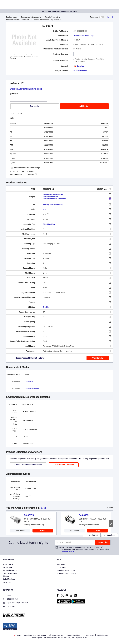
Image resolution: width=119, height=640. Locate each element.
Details (42, 531)
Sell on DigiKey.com (10, 570)
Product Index (11, 17)
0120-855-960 (10, 599)
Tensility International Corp (83, 35)
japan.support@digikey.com (15, 603)
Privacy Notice (68, 551)
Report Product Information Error (30, 358)
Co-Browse (9, 606)
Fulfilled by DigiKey (10, 573)
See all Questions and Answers (28, 465)
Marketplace (7, 567)
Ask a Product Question (63, 465)
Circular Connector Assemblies (17, 20)
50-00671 (29, 382)
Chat (7, 595)
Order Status (61, 567)
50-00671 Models (80, 71)
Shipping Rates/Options (66, 570)
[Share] (110, 17)
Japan (17, 635)
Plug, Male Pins (49, 224)
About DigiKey (8, 564)
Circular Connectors (52, 17)
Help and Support (63, 564)
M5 (44, 209)
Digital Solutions (9, 579)
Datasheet (78, 66)
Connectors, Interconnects (31, 17)
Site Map (6, 576)
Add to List (34, 106)
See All (43, 508)
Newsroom (7, 582)
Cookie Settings (102, 635)
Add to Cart (84, 106)
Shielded (46, 307)
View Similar (97, 358)
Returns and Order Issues (66, 573)
